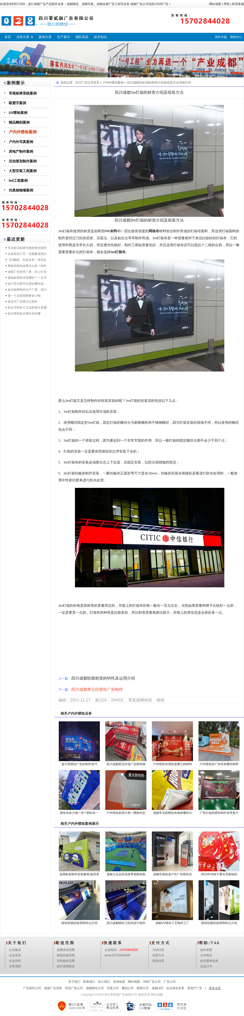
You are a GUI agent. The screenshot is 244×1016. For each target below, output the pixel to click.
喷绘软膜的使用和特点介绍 (79, 923)
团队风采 (81, 37)
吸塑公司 (143, 988)
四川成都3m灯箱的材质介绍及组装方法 (153, 82)
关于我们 (74, 981)
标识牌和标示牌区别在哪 (24, 313)
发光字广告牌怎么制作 (23, 301)
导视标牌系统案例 (23, 93)
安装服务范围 (66, 961)
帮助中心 (236, 37)
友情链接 (119, 981)
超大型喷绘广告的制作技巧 (79, 764)
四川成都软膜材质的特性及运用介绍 (103, 678)
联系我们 (89, 981)
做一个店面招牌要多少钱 (24, 295)
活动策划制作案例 (23, 161)
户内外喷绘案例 (23, 132)
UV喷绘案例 (18, 113)
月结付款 (158, 950)
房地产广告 (194, 988)
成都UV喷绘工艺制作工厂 (172, 923)
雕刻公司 (128, 988)
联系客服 (238, 4)
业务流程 (15, 966)
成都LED (157, 988)
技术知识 (100, 37)
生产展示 (63, 37)
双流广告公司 (74, 988)
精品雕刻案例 (19, 122)
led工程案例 (18, 181)
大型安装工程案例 (23, 171)
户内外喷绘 (76, 713)
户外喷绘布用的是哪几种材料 (172, 764)
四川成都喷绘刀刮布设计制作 (126, 923)
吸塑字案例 (17, 103)
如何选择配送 (66, 966)
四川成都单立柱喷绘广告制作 (97, 689)
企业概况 (15, 950)
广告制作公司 (32, 988)
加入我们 (104, 981)
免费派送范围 (66, 950)
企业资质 (15, 955)
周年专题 (221, 37)
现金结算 (158, 961)
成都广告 (40, 4)
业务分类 (22, 37)
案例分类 (45, 37)
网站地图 (215, 4)
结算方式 (158, 955)
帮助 (227, 4)
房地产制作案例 (21, 151)
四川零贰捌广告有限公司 (120, 994)
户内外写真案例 (21, 142)
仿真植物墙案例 (21, 190)
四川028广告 (159, 4)
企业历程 (15, 961)
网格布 (154, 231)
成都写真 (88, 4)
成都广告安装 (53, 988)
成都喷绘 (73, 4)
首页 (7, 37)
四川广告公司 (84, 82)
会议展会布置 (175, 988)
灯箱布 (120, 252)
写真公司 (113, 988)
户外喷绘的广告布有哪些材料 (219, 764)
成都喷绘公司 (95, 988)
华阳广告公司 (152, 981)
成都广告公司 (139, 4)
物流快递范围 (66, 955)
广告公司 (170, 981)
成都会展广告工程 (109, 4)
